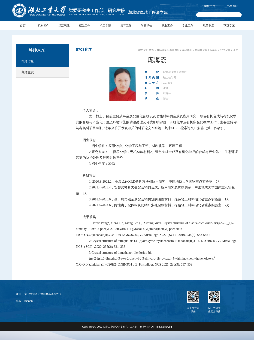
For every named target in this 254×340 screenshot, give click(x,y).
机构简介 (43, 25)
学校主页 (209, 6)
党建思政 (64, 25)
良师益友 (27, 72)
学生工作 (187, 25)
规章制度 (208, 25)
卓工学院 (105, 25)
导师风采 (162, 50)
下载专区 (229, 25)
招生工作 (84, 25)
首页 (23, 25)
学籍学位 (146, 25)
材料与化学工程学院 (206, 50)
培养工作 (126, 25)
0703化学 (225, 50)
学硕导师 (187, 50)
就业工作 (167, 25)
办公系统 (232, 6)
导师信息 (27, 61)
